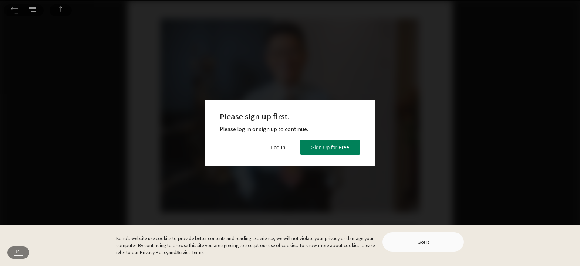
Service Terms (189, 252)
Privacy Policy (154, 252)
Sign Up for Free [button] (330, 147)
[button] (15, 10)
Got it (423, 242)
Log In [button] (278, 147)
